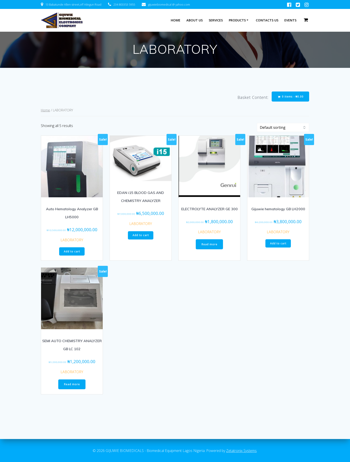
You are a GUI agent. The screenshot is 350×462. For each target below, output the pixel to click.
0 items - (290, 96)
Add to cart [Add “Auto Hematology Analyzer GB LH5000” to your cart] (72, 252)
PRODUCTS (237, 20)
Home (45, 110)
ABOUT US (194, 20)
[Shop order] (283, 127)
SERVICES (216, 20)
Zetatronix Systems (241, 450)
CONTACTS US (267, 20)
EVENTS (290, 20)
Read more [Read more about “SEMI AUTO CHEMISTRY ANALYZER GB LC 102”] (72, 385)
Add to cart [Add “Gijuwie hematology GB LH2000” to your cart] (278, 244)
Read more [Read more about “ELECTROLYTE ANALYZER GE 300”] (209, 245)
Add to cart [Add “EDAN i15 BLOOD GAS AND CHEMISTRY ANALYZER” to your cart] (140, 235)
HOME (175, 20)
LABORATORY (71, 240)
